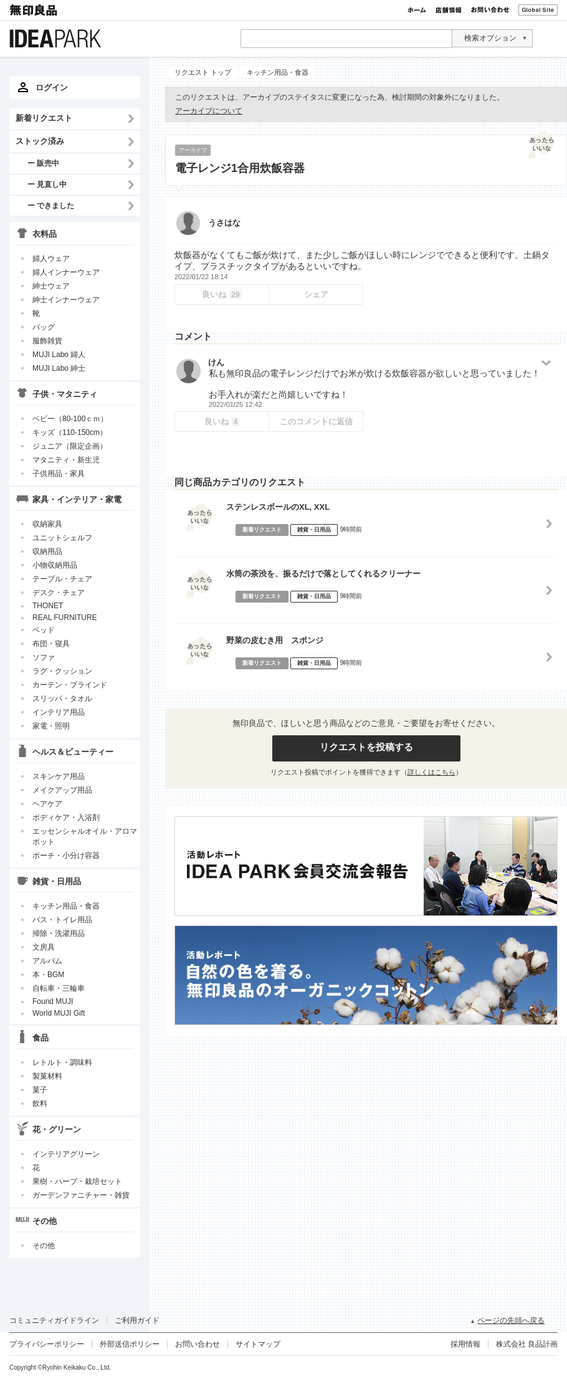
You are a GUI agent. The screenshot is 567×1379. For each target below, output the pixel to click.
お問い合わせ (490, 10)
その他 (43, 1245)
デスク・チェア (58, 592)
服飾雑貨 (47, 340)
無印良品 (34, 10)
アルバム (47, 961)
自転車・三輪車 (58, 988)
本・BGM (48, 974)
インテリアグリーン (66, 1154)
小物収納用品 (54, 565)
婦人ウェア (51, 258)
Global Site (538, 10)
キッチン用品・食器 (66, 906)
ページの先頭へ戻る (511, 1320)
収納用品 (47, 551)
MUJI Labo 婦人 (58, 354)
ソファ (43, 657)
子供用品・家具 (58, 473)
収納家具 (47, 524)
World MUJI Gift (58, 1013)
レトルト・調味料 (62, 1062)
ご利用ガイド (137, 1320)
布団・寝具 (51, 643)
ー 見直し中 (47, 184)
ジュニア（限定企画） (69, 446)
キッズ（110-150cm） (69, 432)
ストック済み (40, 141)
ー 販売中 (43, 163)
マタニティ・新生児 (66, 460)
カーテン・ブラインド (69, 684)
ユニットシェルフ (62, 537)
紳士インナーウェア (66, 299)
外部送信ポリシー (130, 1344)
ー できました (50, 205)
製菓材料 (47, 1076)
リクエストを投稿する (366, 747)
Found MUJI (52, 1001)
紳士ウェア (51, 286)
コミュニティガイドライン (54, 1320)
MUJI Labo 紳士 (58, 368)
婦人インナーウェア (66, 272)
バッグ (43, 327)
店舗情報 (449, 10)
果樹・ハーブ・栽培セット (77, 1181)
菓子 (39, 1090)
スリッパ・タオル (62, 698)
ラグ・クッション (62, 671)
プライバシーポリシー (46, 1344)
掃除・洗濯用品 (58, 933)
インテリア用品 (58, 712)
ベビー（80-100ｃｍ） (70, 418)
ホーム (416, 10)
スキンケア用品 (58, 776)
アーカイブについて (208, 111)
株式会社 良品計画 (527, 1344)
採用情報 (465, 1344)
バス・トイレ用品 (62, 919)
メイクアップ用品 (62, 790)
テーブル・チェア (62, 579)
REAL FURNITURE (64, 617)
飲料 (39, 1103)
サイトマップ (258, 1344)
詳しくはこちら (431, 772)
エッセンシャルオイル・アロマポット (84, 836)
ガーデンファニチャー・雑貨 (81, 1195)
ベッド (43, 630)
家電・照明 (51, 726)
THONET (47, 605)
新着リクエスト (44, 118)
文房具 (43, 947)
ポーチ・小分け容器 (66, 855)
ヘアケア (47, 803)
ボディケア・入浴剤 (66, 817)
